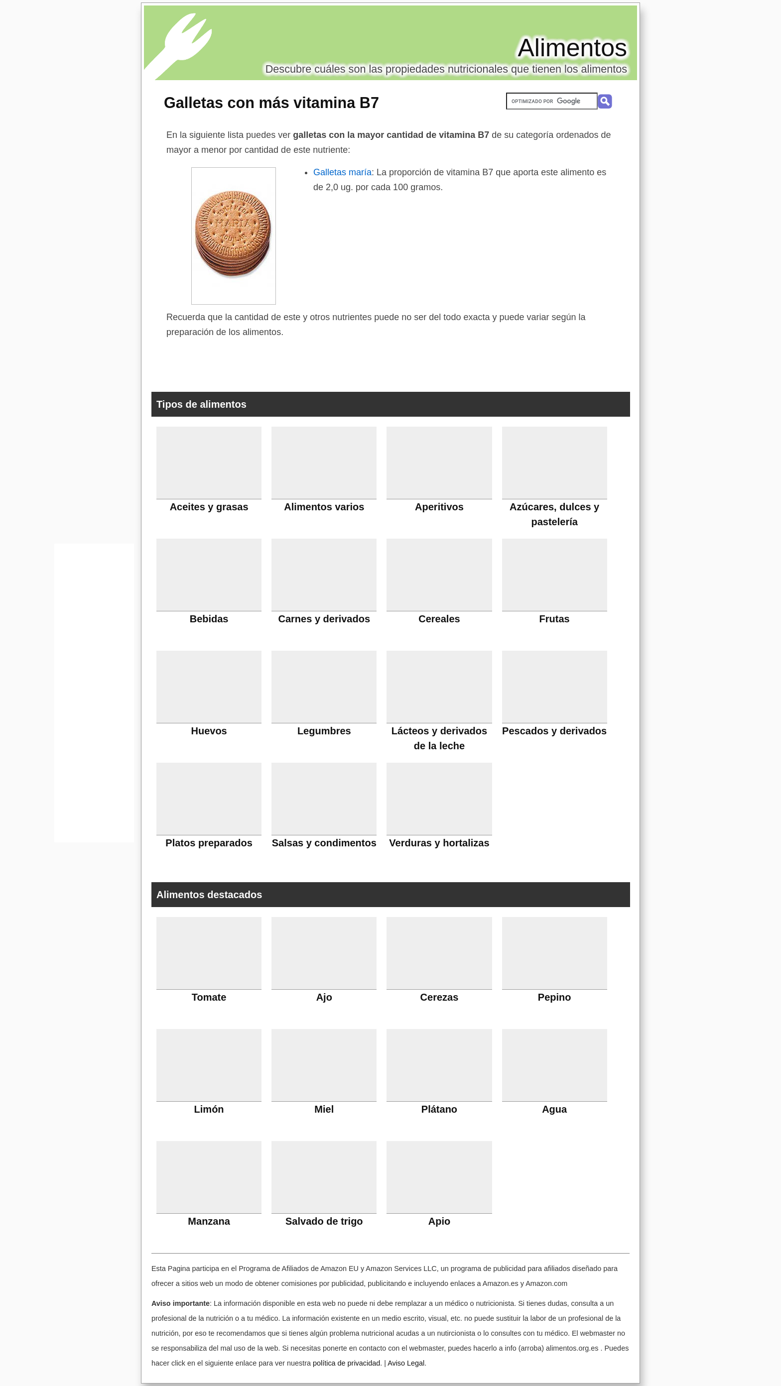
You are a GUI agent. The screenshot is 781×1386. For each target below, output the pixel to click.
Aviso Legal (406, 1363)
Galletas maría (342, 172)
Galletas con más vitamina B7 (271, 102)
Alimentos (572, 48)
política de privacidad (346, 1363)
